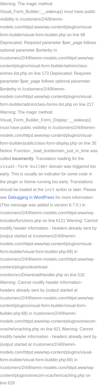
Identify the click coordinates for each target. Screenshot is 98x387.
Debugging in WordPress (31, 197)
